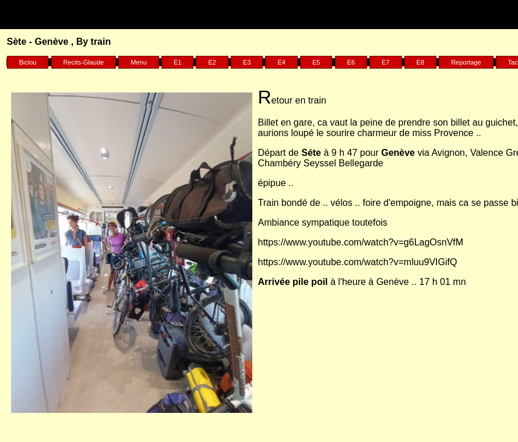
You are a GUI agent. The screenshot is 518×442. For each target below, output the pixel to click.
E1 (177, 62)
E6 (351, 62)
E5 (316, 62)
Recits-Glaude (84, 62)
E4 (281, 62)
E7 (385, 62)
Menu (139, 62)
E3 (247, 62)
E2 (212, 62)
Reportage (466, 62)
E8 (420, 62)
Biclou (28, 62)
